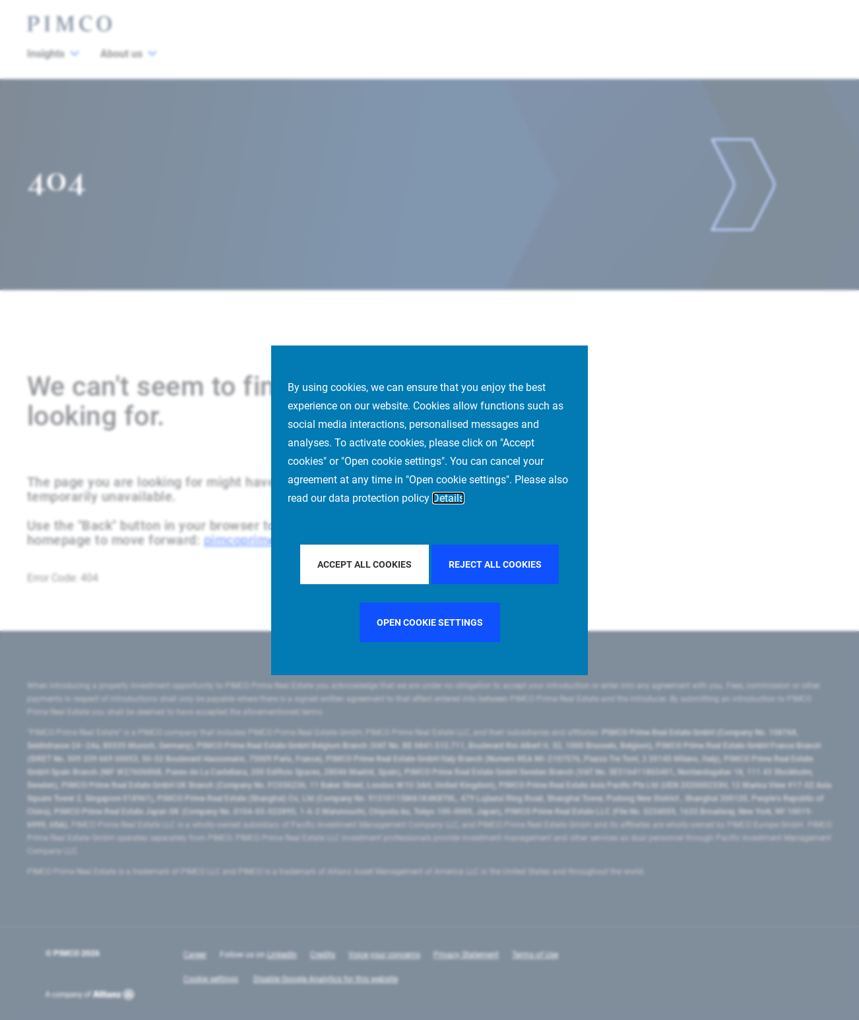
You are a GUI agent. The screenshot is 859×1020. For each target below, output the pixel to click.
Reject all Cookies (495, 564)
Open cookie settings (430, 622)
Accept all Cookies (364, 564)
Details (448, 498)
